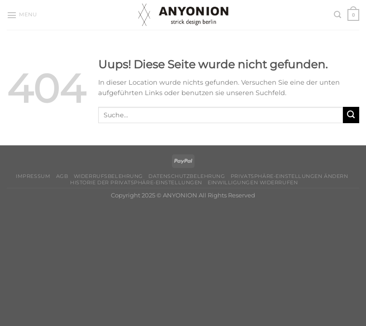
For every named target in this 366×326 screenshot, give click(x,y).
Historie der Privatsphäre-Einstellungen (136, 182)
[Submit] (351, 115)
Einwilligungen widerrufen (253, 182)
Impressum (33, 176)
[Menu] (22, 15)
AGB (62, 176)
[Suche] (337, 15)
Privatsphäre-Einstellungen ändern (289, 176)
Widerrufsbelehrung (108, 176)
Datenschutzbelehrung (186, 176)
